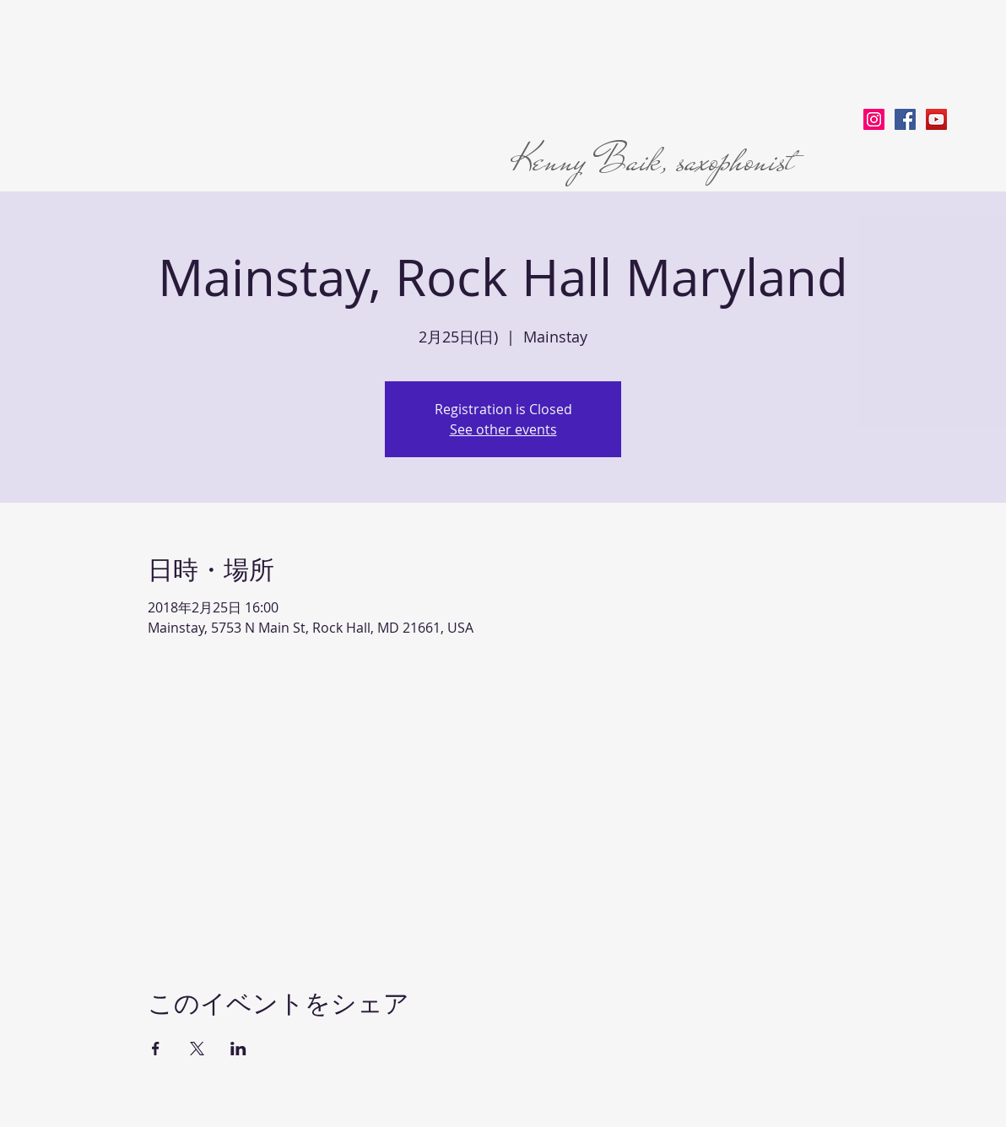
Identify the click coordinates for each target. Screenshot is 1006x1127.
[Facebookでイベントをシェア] (156, 1048)
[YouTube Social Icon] (936, 119)
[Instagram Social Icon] (873, 119)
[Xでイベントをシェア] (197, 1048)
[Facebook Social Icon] (905, 119)
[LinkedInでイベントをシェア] (238, 1048)
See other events (503, 429)
